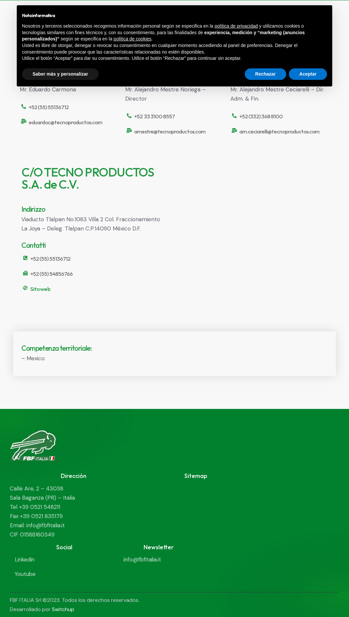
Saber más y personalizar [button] (60, 74)
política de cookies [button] (132, 38)
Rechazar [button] (265, 74)
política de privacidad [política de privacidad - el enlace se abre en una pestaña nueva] (236, 26)
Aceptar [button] (307, 74)
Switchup (63, 608)
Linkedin (25, 559)
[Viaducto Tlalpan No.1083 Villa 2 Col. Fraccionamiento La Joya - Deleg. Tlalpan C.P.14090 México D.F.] (256, 238)
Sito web (40, 289)
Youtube (25, 574)
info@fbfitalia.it (143, 559)
